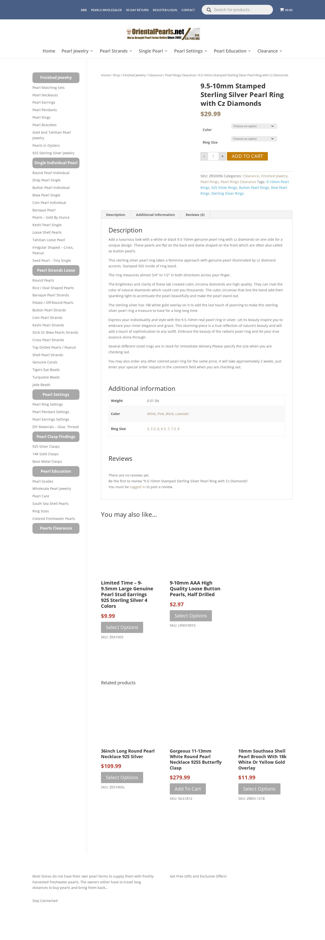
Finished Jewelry (134, 75)
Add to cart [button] (188, 789)
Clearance (267, 51)
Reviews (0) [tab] (195, 214)
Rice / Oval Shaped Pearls (53, 287)
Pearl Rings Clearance (180, 75)
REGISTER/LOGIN (165, 10)
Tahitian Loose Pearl (48, 240)
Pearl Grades (42, 481)
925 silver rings (224, 187)
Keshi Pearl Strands (48, 325)
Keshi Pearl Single (47, 225)
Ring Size (210, 142)
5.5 (153, 428)
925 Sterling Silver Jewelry (53, 153)
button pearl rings (254, 187)
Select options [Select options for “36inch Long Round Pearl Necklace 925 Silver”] (122, 777)
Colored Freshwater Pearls (53, 518)
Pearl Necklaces (45, 95)
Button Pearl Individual (51, 187)
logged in (138, 487)
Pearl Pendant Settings (50, 411)
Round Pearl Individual (51, 172)
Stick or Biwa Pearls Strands (55, 332)
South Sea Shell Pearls (50, 503)
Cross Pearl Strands (48, 340)
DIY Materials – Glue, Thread (55, 426)
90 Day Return (137, 10)
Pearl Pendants (44, 110)
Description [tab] (115, 214)
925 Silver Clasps (46, 446)
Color (207, 129)
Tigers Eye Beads (46, 369)
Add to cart (247, 156)
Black (170, 413)
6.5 (163, 428)
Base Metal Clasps (47, 461)
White (151, 413)
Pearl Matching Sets (48, 87)
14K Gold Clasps (45, 454)
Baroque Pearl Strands (50, 295)
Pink (160, 413)
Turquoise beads (46, 377)
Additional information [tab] (155, 214)
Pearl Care (40, 496)
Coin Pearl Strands (47, 317)
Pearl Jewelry (75, 51)
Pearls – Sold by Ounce (51, 217)
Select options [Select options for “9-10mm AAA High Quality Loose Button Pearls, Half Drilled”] (191, 615)
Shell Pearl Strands (47, 355)
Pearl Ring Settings (47, 404)
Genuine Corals (44, 362)
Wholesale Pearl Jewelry (51, 488)
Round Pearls (43, 280)
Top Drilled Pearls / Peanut (54, 347)
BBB (84, 10)
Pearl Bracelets (44, 125)
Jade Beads (41, 384)
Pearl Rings (210, 181)
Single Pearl (151, 51)
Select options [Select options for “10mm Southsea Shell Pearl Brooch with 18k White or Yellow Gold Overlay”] (259, 789)
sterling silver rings (227, 193)
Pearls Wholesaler (106, 10)
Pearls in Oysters (46, 145)
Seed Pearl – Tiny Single (51, 260)
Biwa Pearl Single (46, 195)
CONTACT (188, 10)
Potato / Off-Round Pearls (52, 302)
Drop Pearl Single (46, 180)
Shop (116, 75)
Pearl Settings (188, 51)
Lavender (182, 413)
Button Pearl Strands (49, 310)
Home (49, 51)
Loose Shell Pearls (47, 232)
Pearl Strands (114, 51)
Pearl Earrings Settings (50, 419)
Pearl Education (230, 51)
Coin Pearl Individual (49, 202)
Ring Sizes (40, 511)
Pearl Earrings (43, 102)
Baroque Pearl (43, 210)
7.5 (173, 428)
